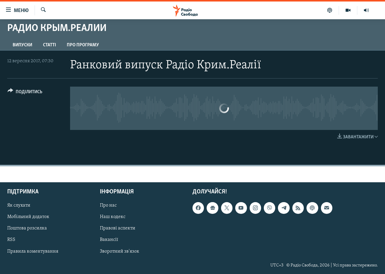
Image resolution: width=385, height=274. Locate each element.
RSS (11, 240)
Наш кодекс (112, 217)
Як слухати (18, 205)
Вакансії (109, 240)
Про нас (108, 205)
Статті (49, 45)
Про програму (83, 45)
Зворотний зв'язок (119, 251)
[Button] (25, 93)
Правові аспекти (117, 228)
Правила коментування (32, 251)
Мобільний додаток (28, 217)
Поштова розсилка (27, 228)
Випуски (22, 45)
